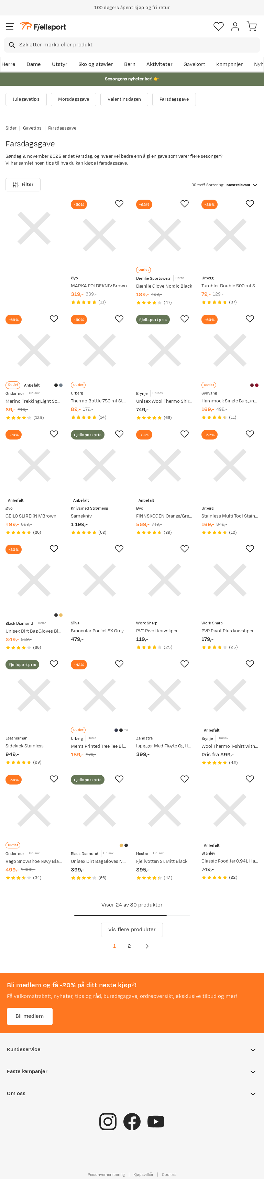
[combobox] (132, 45)
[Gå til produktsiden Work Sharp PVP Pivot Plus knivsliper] (229, 580)
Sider (11, 128)
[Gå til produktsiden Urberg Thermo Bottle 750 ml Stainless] (99, 350)
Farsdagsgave (174, 99)
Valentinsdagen (124, 99)
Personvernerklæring (106, 1174)
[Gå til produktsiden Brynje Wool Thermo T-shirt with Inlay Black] (229, 695)
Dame (33, 64)
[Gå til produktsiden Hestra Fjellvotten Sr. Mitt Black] (164, 810)
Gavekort (195, 64)
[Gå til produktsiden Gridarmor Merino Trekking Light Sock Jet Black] (34, 350)
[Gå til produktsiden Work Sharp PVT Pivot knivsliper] (164, 580)
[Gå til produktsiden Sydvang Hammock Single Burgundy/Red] (229, 350)
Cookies (169, 1174)
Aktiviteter (159, 64)
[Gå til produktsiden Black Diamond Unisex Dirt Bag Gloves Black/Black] (34, 580)
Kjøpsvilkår (143, 1174)
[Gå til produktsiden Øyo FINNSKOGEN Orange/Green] (164, 465)
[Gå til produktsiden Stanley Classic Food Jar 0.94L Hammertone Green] (229, 810)
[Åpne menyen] (10, 26)
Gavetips (32, 128)
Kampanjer (229, 64)
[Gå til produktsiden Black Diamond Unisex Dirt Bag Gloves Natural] (99, 810)
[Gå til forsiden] (43, 27)
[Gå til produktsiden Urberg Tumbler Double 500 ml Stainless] (229, 235)
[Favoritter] (218, 26)
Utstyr (59, 64)
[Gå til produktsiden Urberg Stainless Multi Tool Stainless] (229, 465)
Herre (8, 64)
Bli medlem (29, 1016)
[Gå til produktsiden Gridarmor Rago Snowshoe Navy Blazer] (34, 810)
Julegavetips (26, 99)
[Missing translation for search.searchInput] (11, 45)
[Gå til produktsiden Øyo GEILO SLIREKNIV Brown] (34, 465)
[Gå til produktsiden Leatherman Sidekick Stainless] (34, 695)
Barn (129, 64)
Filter (23, 184)
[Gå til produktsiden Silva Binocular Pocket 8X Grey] (99, 580)
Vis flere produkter (132, 929)
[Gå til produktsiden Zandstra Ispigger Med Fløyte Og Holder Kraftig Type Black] (164, 695)
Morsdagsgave (73, 99)
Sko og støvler (95, 64)
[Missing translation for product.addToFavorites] (119, 204)
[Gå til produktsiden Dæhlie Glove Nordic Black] (164, 235)
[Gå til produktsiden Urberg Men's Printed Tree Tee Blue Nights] (99, 695)
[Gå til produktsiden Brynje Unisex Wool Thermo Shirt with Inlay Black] (164, 350)
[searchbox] (139, 45)
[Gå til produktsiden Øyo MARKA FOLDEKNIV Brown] (99, 235)
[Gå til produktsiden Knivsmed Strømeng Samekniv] (99, 465)
